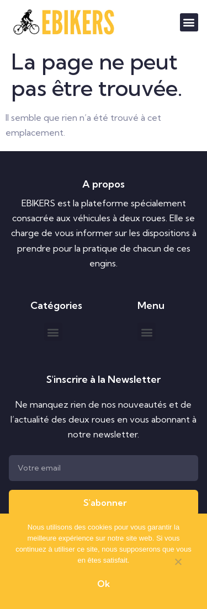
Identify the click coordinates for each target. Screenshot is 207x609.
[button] (189, 22)
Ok (103, 583)
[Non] (178, 563)
